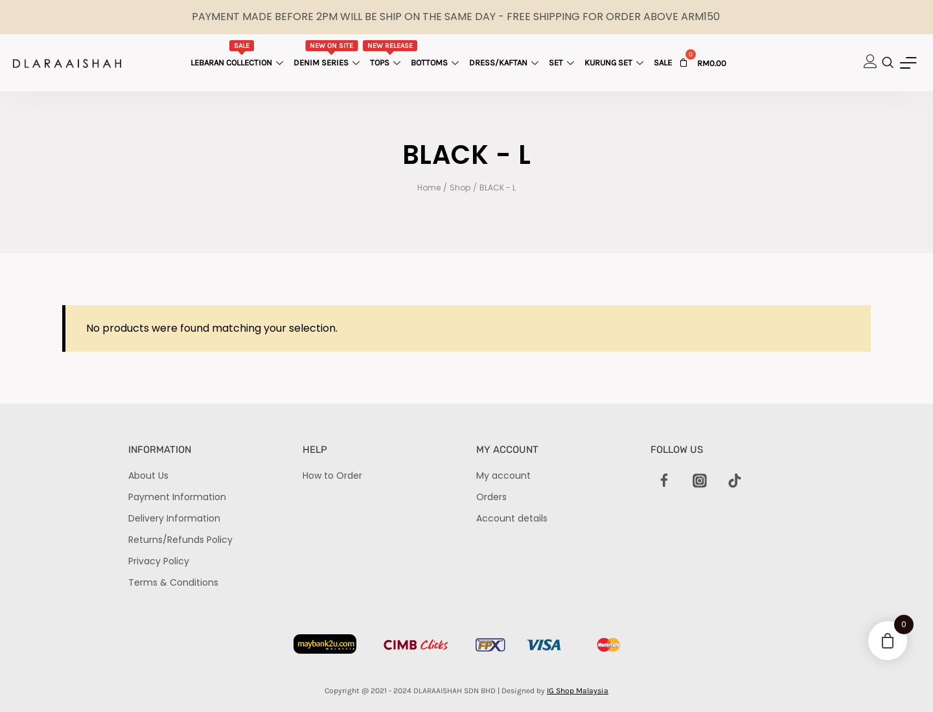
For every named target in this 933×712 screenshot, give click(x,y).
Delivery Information (174, 518)
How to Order (332, 475)
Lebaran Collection (238, 53)
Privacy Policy (158, 561)
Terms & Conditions (173, 582)
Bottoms (436, 62)
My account (503, 475)
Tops (390, 53)
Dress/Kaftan (505, 62)
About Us (148, 475)
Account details (511, 518)
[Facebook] (665, 481)
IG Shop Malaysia (577, 690)
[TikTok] (734, 481)
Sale (663, 62)
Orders (491, 496)
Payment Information (177, 496)
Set (563, 62)
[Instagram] (699, 481)
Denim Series (328, 53)
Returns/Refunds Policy (180, 539)
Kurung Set (615, 62)
